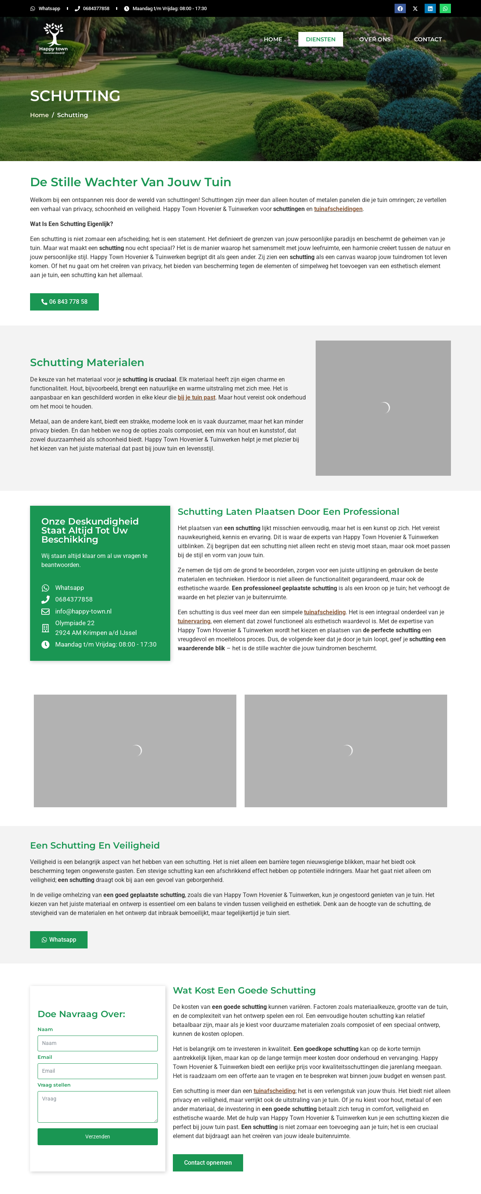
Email (45, 1057)
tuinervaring (194, 621)
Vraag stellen (54, 1085)
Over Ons (374, 39)
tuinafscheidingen (338, 209)
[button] (400, 8)
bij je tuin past (196, 397)
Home (273, 39)
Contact (428, 39)
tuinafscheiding (325, 612)
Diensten (321, 39)
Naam (45, 1029)
